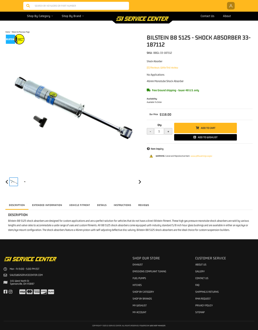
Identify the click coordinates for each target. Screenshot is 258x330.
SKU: (149, 52)
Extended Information (47, 205)
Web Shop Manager (157, 325)
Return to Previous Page (21, 32)
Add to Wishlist (208, 137)
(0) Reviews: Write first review (162, 67)
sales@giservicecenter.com (26, 275)
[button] (76, 6)
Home (7, 32)
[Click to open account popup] (231, 6)
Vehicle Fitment (79, 205)
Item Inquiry (157, 148)
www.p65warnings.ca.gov (201, 156)
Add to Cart (208, 127)
